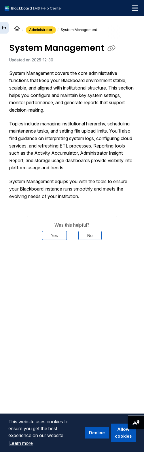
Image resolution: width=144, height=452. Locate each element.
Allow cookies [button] (123, 433)
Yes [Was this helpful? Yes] (54, 235)
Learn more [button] (21, 443)
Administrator (40, 30)
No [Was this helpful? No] (90, 235)
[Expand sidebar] (4, 28)
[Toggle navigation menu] (135, 8)
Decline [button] (97, 432)
